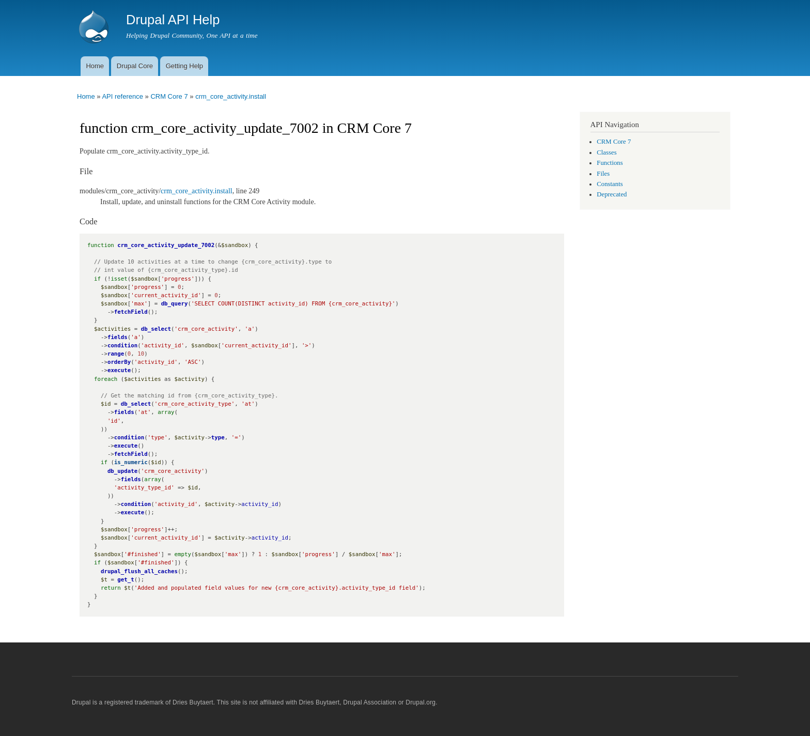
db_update (122, 471)
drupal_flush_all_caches (139, 571)
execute (119, 370)
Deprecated (612, 194)
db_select (156, 329)
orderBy (119, 362)
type (218, 437)
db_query (174, 303)
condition (122, 345)
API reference (122, 96)
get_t (125, 579)
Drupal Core (135, 66)
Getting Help (184, 66)
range (115, 353)
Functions (609, 162)
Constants (609, 184)
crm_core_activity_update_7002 (165, 245)
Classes (606, 152)
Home (95, 66)
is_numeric (131, 462)
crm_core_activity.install (230, 96)
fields (117, 337)
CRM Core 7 (169, 96)
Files (603, 173)
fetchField (131, 312)
